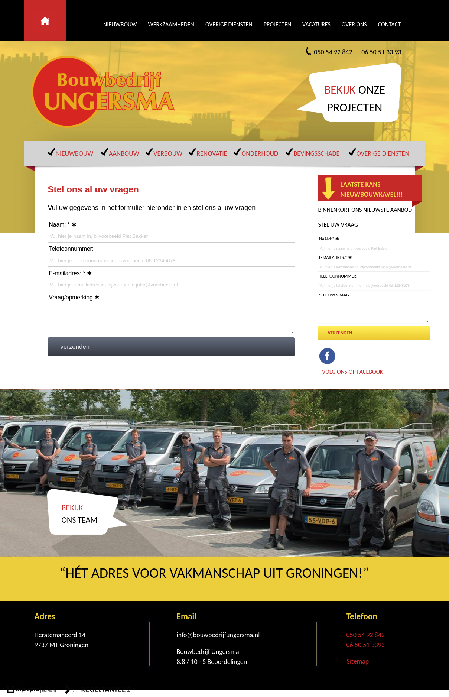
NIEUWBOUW (120, 24)
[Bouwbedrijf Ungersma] (105, 92)
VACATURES (316, 24)
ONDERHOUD (259, 153)
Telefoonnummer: (71, 249)
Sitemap (358, 661)
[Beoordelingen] (226, 662)
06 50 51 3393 (365, 645)
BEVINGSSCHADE (316, 153)
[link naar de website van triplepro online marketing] (32, 691)
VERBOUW (167, 153)
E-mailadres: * (67, 273)
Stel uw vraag (334, 295)
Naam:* (326, 238)
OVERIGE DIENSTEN (229, 24)
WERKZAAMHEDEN (171, 24)
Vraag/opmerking (71, 297)
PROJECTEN (277, 24)
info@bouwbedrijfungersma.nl (218, 635)
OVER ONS (354, 24)
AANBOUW (124, 153)
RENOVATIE (211, 153)
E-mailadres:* (333, 257)
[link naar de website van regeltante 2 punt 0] (97, 691)
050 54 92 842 (365, 635)
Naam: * (59, 224)
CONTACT (389, 24)
